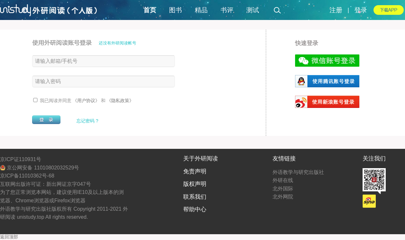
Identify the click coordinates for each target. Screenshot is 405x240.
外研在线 (283, 180)
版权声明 (194, 184)
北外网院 (283, 196)
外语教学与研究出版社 (298, 172)
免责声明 (194, 171)
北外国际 (283, 188)
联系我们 (194, 197)
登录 (360, 10)
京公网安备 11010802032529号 (39, 167)
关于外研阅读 (200, 158)
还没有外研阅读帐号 (117, 43)
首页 (149, 10)
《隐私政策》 (120, 100)
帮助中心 (194, 209)
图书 (175, 10)
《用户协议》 (87, 100)
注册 (335, 10)
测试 (252, 10)
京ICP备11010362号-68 (27, 175)
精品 (201, 10)
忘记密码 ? (87, 120)
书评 (227, 10)
